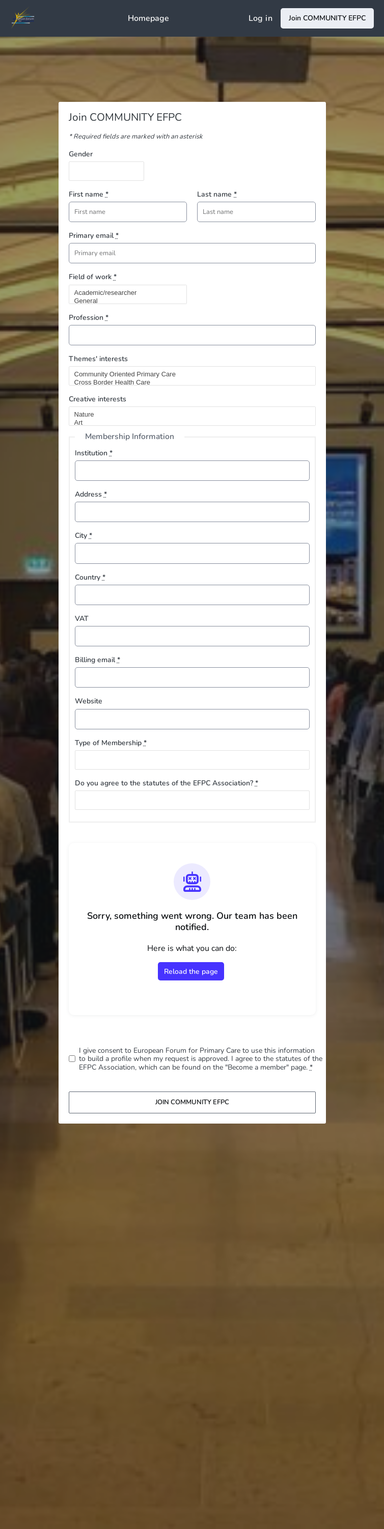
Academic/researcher (123, 293)
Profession (88, 317)
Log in (260, 18)
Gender (81, 154)
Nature (188, 415)
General (123, 301)
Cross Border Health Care (188, 382)
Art (188, 423)
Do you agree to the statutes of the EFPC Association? (166, 783)
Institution (94, 453)
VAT (82, 618)
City (83, 535)
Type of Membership (111, 743)
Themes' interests (98, 359)
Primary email (94, 235)
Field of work (93, 277)
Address (91, 494)
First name (88, 194)
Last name (217, 194)
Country (90, 577)
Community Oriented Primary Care (188, 374)
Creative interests (97, 399)
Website (88, 701)
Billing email (97, 660)
